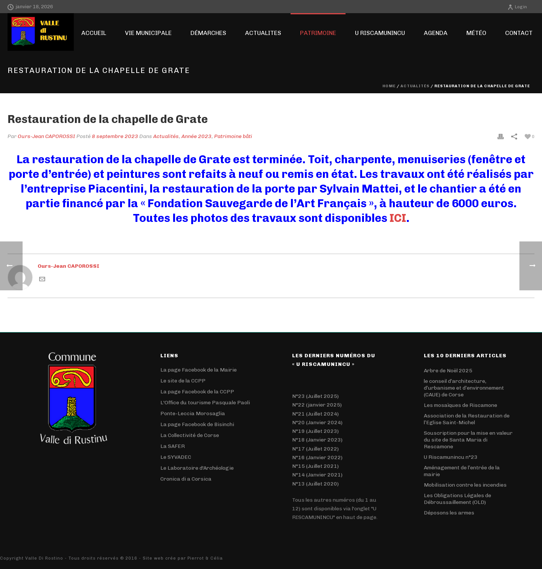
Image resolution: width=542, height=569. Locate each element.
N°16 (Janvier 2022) (317, 457)
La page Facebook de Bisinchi (197, 424)
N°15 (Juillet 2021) (315, 466)
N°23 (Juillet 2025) (315, 396)
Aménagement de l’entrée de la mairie (462, 471)
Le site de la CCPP (183, 381)
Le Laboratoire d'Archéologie (197, 468)
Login (517, 6)
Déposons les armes (449, 513)
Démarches (208, 32)
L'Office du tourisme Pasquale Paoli (205, 402)
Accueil (93, 32)
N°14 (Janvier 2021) (317, 475)
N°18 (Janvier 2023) (317, 440)
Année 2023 (196, 136)
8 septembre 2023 (115, 136)
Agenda (436, 32)
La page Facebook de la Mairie (198, 370)
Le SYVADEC (175, 457)
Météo (476, 32)
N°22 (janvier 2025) (317, 405)
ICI (398, 218)
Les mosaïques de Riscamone (460, 405)
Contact (519, 32)
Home (389, 86)
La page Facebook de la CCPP (197, 391)
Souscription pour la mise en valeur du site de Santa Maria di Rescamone (468, 440)
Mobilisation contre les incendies (465, 485)
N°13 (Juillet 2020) (315, 484)
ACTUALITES (263, 32)
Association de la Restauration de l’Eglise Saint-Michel (467, 419)
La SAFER (172, 446)
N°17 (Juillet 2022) (315, 449)
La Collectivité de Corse (189, 435)
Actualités (414, 86)
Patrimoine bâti (233, 136)
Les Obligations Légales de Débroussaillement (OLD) (457, 498)
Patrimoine (318, 32)
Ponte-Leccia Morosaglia (192, 413)
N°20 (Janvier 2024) (317, 422)
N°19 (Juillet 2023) (315, 431)
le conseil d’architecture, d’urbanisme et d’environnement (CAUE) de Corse (464, 388)
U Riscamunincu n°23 (451, 457)
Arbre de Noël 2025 (448, 370)
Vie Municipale (148, 32)
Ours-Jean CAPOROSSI (46, 136)
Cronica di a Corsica (186, 479)
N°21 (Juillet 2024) (315, 414)
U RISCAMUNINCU (380, 32)
